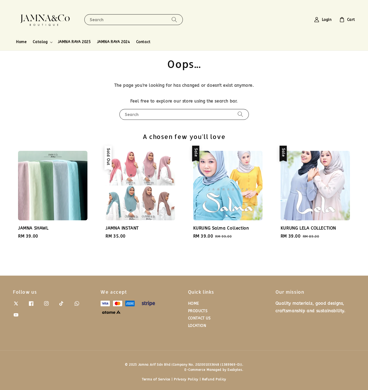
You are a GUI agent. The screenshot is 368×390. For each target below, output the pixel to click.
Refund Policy (214, 379)
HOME (193, 303)
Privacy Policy (186, 379)
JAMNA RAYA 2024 (113, 42)
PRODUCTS (198, 311)
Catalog (40, 42)
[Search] (174, 19)
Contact (143, 42)
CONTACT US (199, 318)
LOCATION (197, 326)
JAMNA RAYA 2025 (74, 42)
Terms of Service (156, 379)
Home (21, 42)
